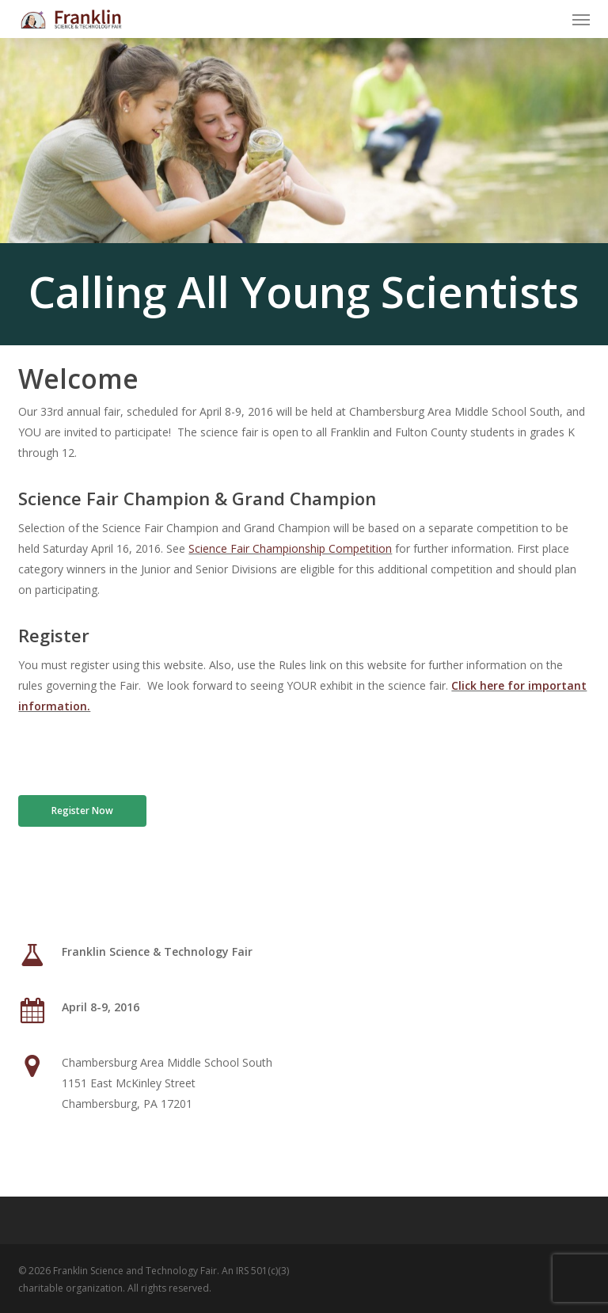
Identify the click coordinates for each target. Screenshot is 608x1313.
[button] (581, 19)
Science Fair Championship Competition (290, 548)
